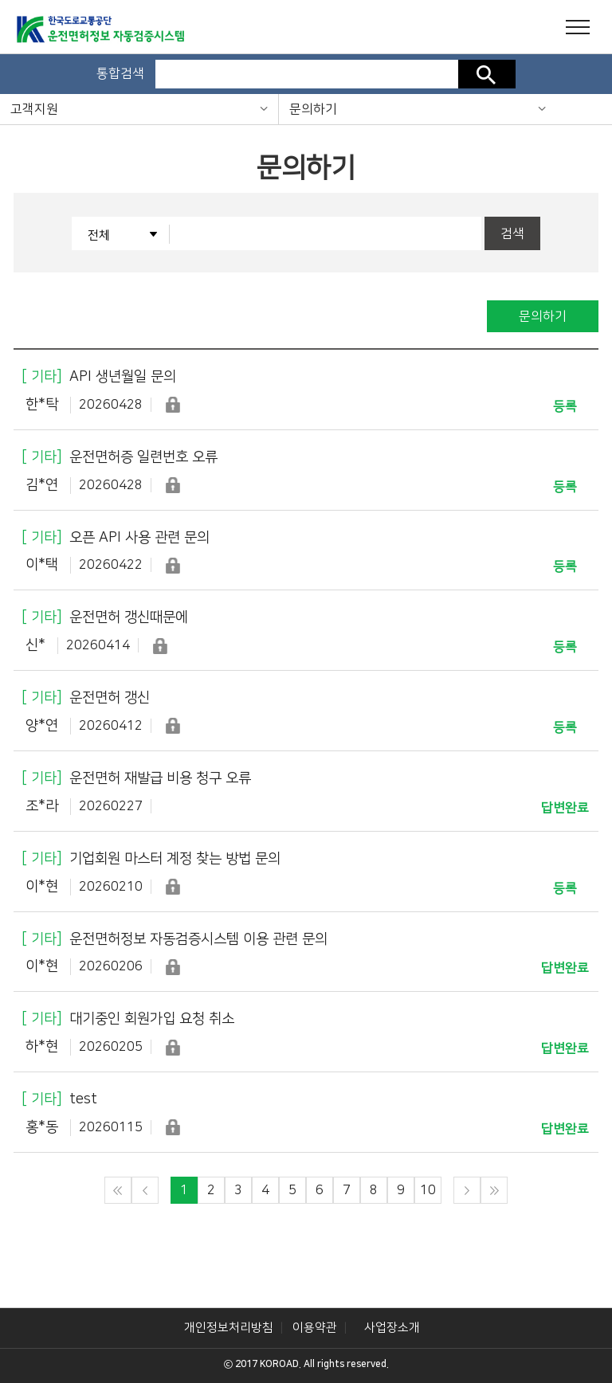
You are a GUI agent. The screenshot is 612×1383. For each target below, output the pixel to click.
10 (428, 1190)
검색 (487, 74)
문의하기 (313, 109)
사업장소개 (392, 1327)
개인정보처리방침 (228, 1327)
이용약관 (314, 1327)
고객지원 (34, 109)
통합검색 (120, 73)
